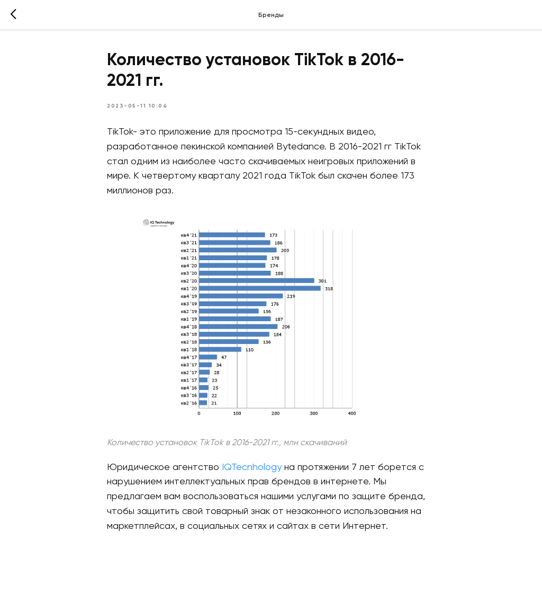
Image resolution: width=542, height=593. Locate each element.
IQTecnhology (252, 467)
